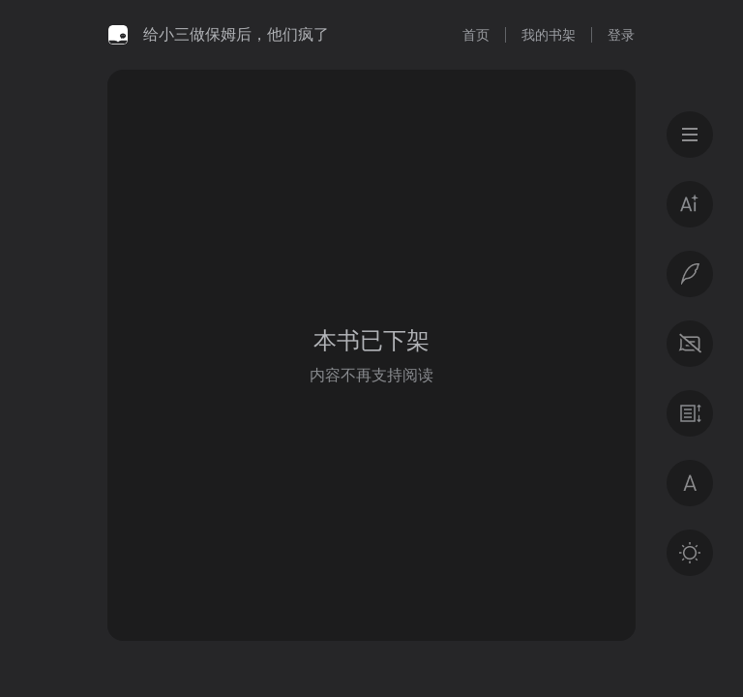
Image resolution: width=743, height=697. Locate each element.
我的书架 (548, 35)
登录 (621, 35)
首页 (476, 35)
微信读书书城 (118, 35)
